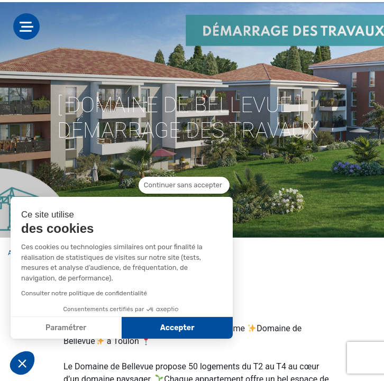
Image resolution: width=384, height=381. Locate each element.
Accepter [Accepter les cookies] (177, 327)
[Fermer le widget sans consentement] (184, 185)
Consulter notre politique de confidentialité (84, 293)
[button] (22, 363)
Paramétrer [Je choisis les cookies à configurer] (65, 327)
